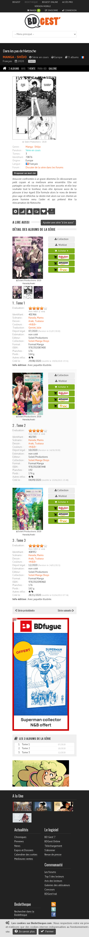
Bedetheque (31, 2)
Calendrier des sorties (25, 854)
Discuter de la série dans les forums (44, 167)
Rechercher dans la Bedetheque (24, 913)
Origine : (16, 160)
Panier (34, 10)
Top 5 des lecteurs (54, 876)
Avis (23, 68)
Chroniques (20, 837)
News (17, 845)
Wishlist (61, 245)
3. (19, 752)
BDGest (16, 2)
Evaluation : (18, 308)
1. (19, 744)
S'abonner (49, 850)
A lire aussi (20, 222)
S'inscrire (51, 10)
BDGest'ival (50, 893)
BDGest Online (50, 2)
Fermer (47, 931)
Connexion (69, 10)
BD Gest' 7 (49, 837)
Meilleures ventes (23, 858)
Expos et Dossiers (23, 850)
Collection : (18, 341)
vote (52, 211)
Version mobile (43, 6)
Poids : (15, 354)
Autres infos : (19, 357)
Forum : (16, 167)
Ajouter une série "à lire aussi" (58, 222)
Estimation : (18, 334)
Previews (19, 841)
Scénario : (17, 317)
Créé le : (16, 361)
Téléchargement (53, 845)
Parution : (17, 150)
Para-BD (42, 68)
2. (19, 748)
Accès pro (67, 2)
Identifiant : (18, 157)
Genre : (16, 146)
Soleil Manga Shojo (38, 341)
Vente (31, 68)
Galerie (53, 68)
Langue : (16, 163)
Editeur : (16, 337)
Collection (61, 239)
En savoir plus (25, 931)
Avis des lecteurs (53, 880)
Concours (49, 889)
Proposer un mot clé (25, 173)
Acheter (61, 250)
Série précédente (25, 610)
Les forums (50, 872)
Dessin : (16, 321)
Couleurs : (17, 324)
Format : (16, 344)
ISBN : (15, 347)
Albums (13, 68)
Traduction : (18, 327)
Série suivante (66, 610)
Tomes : (16, 153)
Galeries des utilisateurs (57, 885)
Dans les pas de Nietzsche (19, 51)
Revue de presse (52, 854)
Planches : (17, 351)
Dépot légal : (19, 331)
